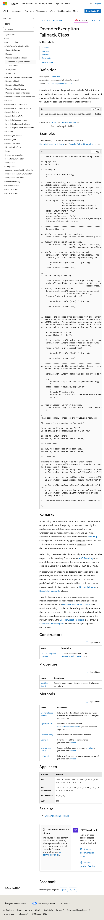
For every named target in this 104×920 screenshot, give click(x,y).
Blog (37, 910)
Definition (46, 47)
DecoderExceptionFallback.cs (59, 83)
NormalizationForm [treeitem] (13, 147)
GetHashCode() (47, 734)
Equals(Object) (47, 723)
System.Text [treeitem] (10, 34)
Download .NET (92, 11)
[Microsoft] (5, 3)
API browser (58, 20)
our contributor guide (52, 853)
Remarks (45, 54)
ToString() (45, 756)
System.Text (55, 76)
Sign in (98, 3)
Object (54, 122)
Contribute (48, 910)
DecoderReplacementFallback (76, 604)
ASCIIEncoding (86, 558)
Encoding (92, 536)
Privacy (59, 910)
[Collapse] (33, 18)
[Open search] (91, 3)
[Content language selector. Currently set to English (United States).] (15, 903)
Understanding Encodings (57, 815)
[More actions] (99, 20)
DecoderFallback (68, 122)
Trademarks (22, 914)
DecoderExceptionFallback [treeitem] (19, 61)
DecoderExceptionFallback (51, 144)
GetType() (44, 739)
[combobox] (20, 24)
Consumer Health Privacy (77, 910)
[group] (70, 114)
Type (67, 739)
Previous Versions (24, 910)
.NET (48, 20)
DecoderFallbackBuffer (50, 590)
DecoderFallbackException (81, 144)
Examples (45, 51)
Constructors (47, 58)
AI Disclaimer (8, 910)
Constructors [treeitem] (13, 65)
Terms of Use (8, 914)
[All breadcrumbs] (41, 20)
